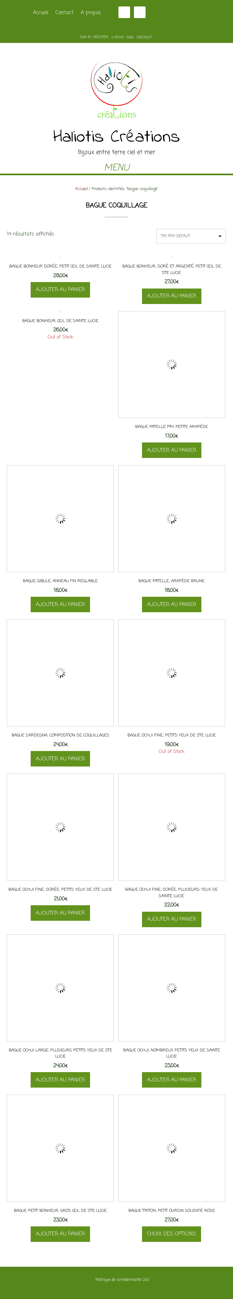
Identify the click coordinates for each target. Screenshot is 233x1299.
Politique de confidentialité (118, 1280)
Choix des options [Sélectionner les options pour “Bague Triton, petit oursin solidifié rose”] (171, 1234)
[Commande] (191, 236)
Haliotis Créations (116, 137)
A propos (91, 13)
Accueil (40, 13)
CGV (145, 1280)
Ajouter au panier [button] (60, 290)
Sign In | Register (94, 37)
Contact (65, 13)
